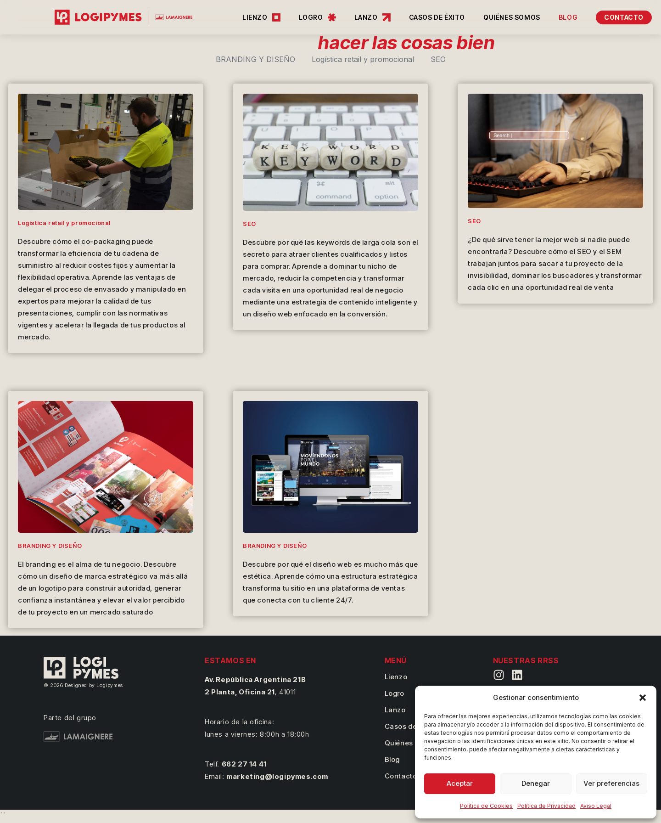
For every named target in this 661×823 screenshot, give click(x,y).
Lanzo (395, 709)
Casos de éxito (410, 726)
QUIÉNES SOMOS (511, 17)
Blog (392, 759)
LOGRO (317, 17)
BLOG (568, 17)
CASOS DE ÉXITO (437, 17)
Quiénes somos (411, 742)
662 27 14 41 (244, 764)
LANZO (372, 17)
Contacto (401, 776)
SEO (438, 59)
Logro (394, 693)
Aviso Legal (595, 805)
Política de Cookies (486, 805)
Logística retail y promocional (363, 59)
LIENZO (261, 17)
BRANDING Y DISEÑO (255, 59)
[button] (642, 697)
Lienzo (396, 676)
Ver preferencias (611, 783)
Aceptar (460, 783)
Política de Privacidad (546, 805)
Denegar (535, 783)
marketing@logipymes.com (277, 776)
